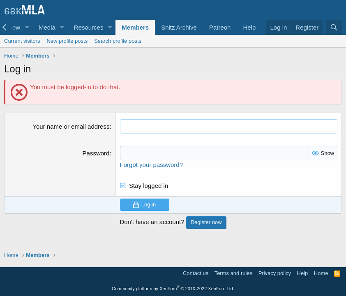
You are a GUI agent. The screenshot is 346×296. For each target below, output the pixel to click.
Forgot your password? (151, 164)
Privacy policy (274, 273)
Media (47, 27)
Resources (89, 27)
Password (96, 153)
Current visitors (22, 41)
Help (249, 27)
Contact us (195, 273)
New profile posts (67, 41)
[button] (26, 27)
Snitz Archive (179, 27)
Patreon (220, 27)
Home (321, 273)
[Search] (334, 27)
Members (135, 27)
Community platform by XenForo (173, 288)
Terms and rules (233, 273)
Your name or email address (70, 126)
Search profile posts (117, 41)
